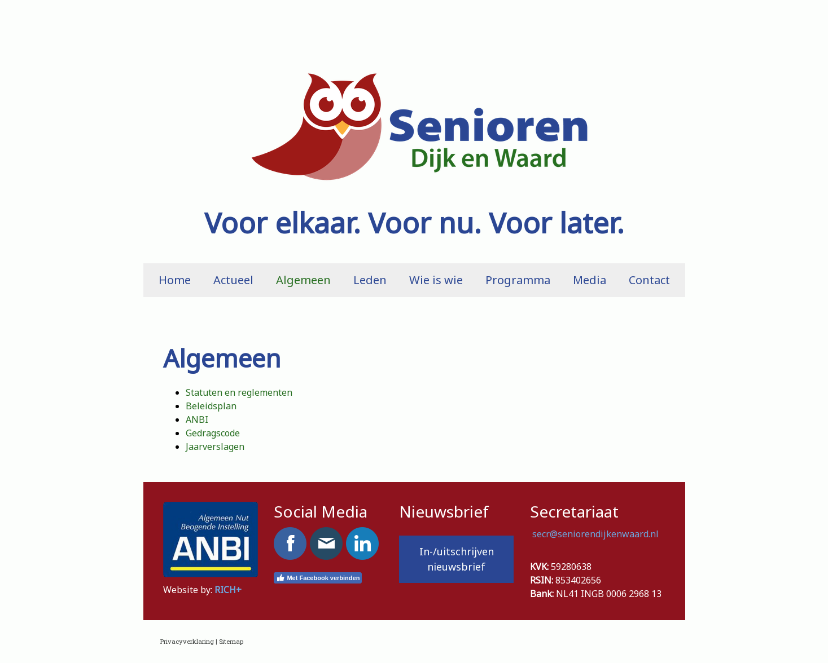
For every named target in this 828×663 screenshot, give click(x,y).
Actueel (233, 280)
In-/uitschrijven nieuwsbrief (456, 559)
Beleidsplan (211, 406)
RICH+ (228, 590)
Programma (517, 280)
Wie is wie (436, 280)
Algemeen (303, 280)
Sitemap (231, 641)
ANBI (197, 419)
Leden (370, 280)
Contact (649, 280)
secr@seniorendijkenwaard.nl (596, 534)
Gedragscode (213, 433)
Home (175, 280)
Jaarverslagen (215, 446)
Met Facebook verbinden (318, 577)
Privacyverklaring (187, 641)
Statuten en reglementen (239, 392)
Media (589, 280)
